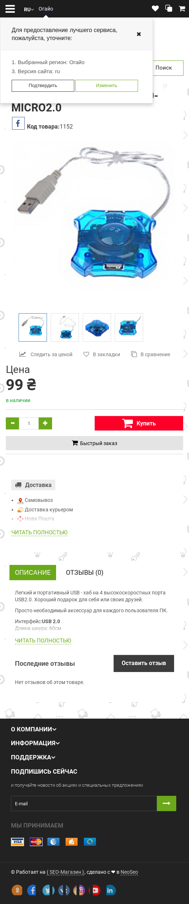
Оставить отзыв (144, 663)
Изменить (106, 85)
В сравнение (150, 354)
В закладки (101, 354)
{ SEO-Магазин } (65, 872)
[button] (29, 9)
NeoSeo (129, 872)
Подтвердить (43, 85)
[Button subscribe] (166, 803)
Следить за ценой (45, 354)
